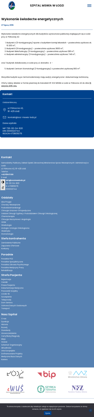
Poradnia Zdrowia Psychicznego (15, 264)
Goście (4, 342)
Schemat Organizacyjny (11, 345)
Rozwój (4, 327)
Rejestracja (6, 279)
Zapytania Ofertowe (10, 246)
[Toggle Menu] (89, 5)
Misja (3, 339)
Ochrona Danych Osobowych (14, 305)
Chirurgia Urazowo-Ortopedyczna (16, 210)
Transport (5, 308)
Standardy (5, 330)
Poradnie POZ (7, 259)
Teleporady (6, 300)
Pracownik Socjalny (9, 291)
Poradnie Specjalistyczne (12, 262)
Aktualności (6, 348)
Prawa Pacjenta (8, 285)
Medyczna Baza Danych (11, 356)
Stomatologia (7, 234)
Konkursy (5, 248)
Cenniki (4, 282)
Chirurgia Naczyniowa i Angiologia (16, 219)
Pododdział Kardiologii (10, 207)
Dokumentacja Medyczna (12, 288)
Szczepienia (6, 297)
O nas (3, 318)
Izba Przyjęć (6, 202)
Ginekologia (6, 225)
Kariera (4, 359)
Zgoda (47, 413)
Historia (4, 324)
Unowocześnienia (8, 333)
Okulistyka (5, 231)
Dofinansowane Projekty (12, 353)
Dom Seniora (6, 302)
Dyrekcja (5, 321)
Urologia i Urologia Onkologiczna (15, 228)
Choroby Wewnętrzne (10, 205)
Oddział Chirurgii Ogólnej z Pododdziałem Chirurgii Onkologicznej (29, 213)
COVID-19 (5, 294)
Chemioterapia (8, 216)
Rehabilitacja (6, 270)
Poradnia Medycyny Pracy (12, 267)
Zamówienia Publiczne (10, 243)
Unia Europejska (8, 351)
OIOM (3, 222)
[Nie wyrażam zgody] (90, 410)
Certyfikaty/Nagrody (10, 336)
